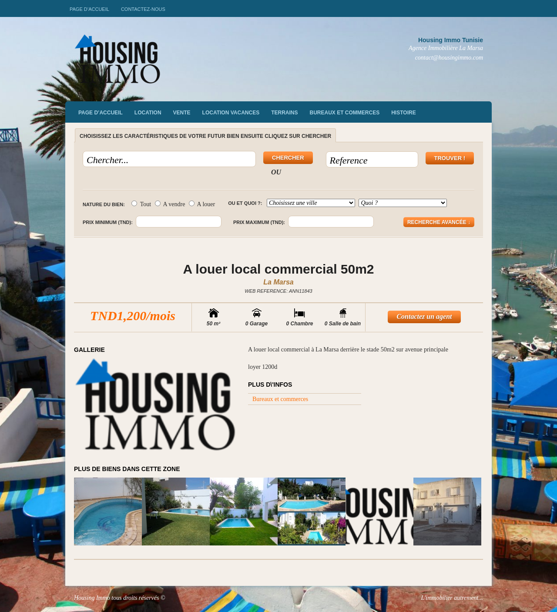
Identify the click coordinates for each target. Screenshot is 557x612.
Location (147, 113)
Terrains (284, 113)
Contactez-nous (143, 9)
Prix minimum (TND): (108, 222)
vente (182, 113)
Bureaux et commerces (345, 113)
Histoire (403, 113)
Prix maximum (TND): (259, 222)
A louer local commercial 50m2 (278, 269)
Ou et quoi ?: (245, 203)
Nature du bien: (104, 204)
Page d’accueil (89, 9)
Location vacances (231, 113)
